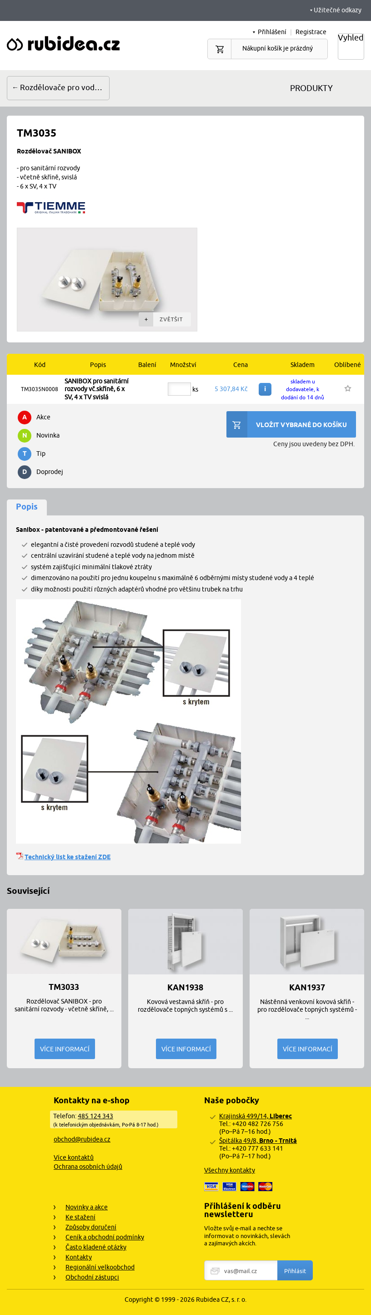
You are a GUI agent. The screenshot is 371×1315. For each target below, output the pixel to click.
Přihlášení (272, 32)
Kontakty (78, 1257)
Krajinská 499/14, (255, 1116)
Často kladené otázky (95, 1247)
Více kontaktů (74, 1157)
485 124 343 (95, 1116)
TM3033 (64, 987)
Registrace (311, 32)
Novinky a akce (86, 1207)
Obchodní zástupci (92, 1277)
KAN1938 (185, 987)
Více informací (65, 1049)
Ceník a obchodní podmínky (104, 1237)
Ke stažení (80, 1217)
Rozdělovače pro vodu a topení (65, 87)
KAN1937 (307, 987)
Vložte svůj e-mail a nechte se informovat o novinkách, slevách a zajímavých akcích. (247, 1235)
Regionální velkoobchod (100, 1267)
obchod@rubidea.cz (82, 1139)
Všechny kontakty (229, 1170)
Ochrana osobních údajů (88, 1166)
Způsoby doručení (90, 1227)
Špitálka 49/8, (258, 1140)
